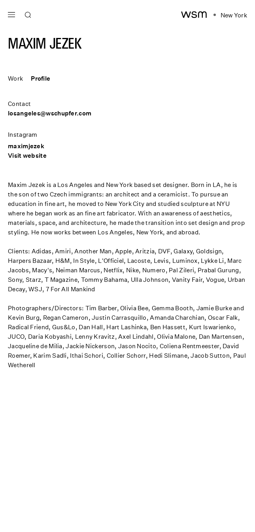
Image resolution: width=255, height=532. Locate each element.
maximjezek (26, 146)
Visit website (27, 155)
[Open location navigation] (230, 15)
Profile (40, 78)
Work (15, 78)
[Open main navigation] (11, 13)
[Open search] (28, 15)
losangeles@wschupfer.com (49, 113)
